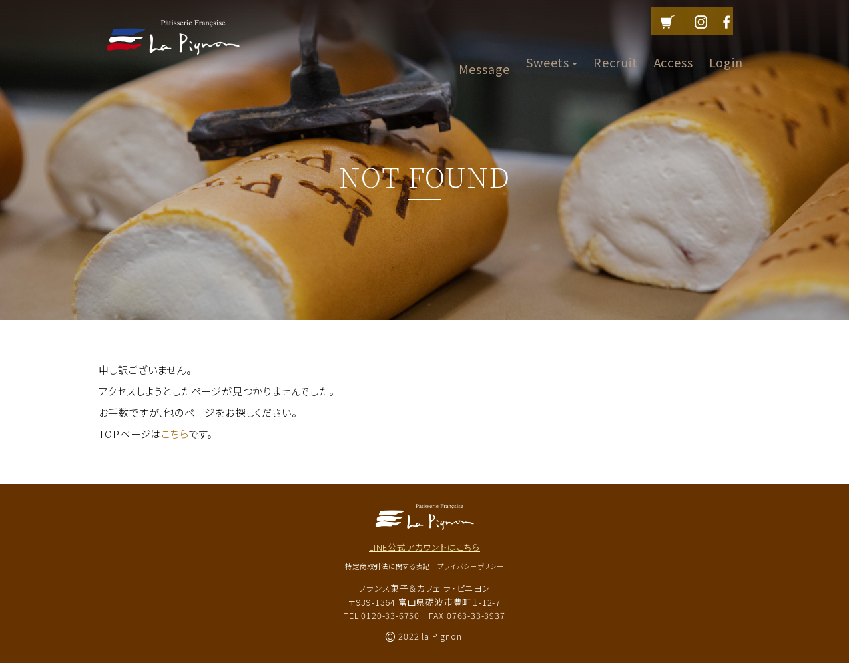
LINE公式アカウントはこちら (424, 547)
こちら (174, 433)
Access (673, 50)
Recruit (615, 50)
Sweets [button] (551, 50)
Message (485, 50)
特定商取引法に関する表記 (387, 566)
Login (726, 50)
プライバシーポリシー (470, 566)
